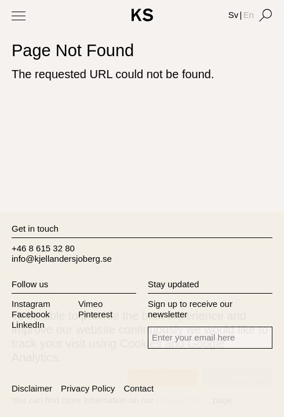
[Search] (265, 15)
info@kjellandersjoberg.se (62, 259)
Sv (233, 15)
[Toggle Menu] (19, 16)
